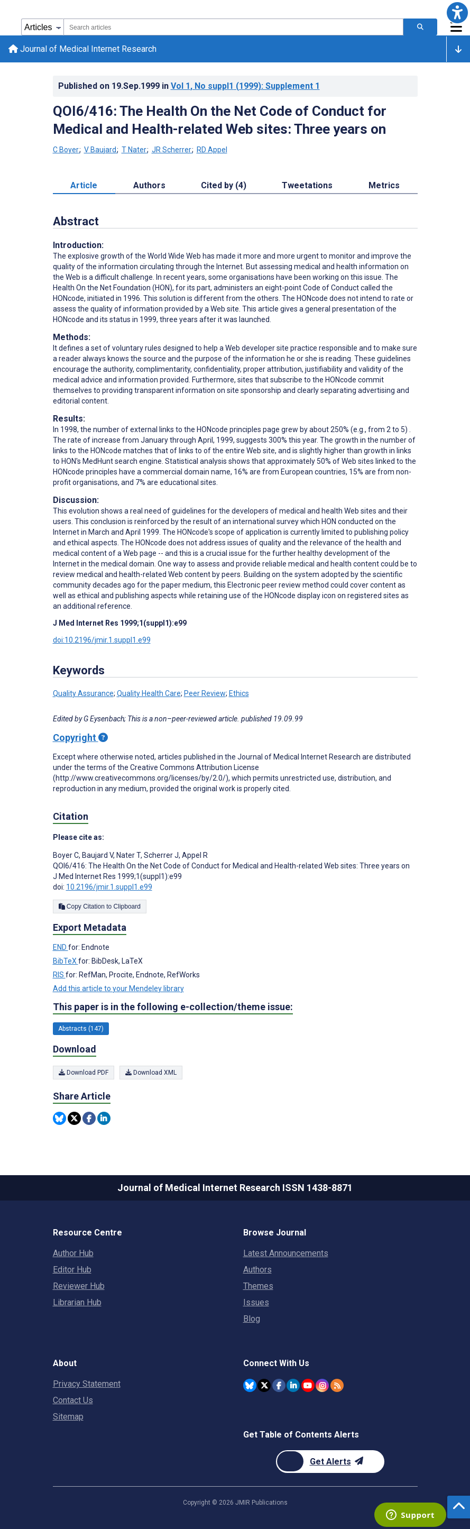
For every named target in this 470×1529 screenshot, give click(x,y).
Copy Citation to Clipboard (100, 906)
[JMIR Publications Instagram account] (322, 1385)
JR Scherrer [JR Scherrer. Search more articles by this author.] (172, 149)
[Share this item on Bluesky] (59, 1118)
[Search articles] (420, 27)
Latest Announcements (285, 1253)
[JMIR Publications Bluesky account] (249, 1385)
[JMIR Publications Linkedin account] (293, 1385)
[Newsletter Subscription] (330, 1461)
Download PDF (83, 1072)
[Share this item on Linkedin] (103, 1118)
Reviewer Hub (79, 1286)
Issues (256, 1302)
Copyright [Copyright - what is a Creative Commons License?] (80, 737)
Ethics (239, 693)
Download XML (151, 1072)
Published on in (189, 86)
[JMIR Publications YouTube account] (308, 1385)
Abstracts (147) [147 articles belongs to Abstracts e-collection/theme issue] (81, 1028)
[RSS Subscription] (337, 1385)
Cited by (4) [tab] (223, 185)
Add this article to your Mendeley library (118, 988)
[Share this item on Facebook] (89, 1118)
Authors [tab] (149, 185)
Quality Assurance (83, 693)
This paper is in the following (173, 1007)
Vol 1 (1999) (245, 86)
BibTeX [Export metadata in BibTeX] (65, 961)
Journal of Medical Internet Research (82, 49)
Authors (257, 1270)
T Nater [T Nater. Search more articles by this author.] (135, 149)
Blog (251, 1319)
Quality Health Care (149, 693)
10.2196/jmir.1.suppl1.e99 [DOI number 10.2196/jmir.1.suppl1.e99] (109, 887)
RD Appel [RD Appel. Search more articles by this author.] (212, 149)
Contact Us (73, 1400)
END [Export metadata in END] (60, 947)
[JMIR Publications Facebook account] (278, 1385)
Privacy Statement (87, 1384)
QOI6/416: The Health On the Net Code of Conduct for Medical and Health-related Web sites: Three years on (219, 120)
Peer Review (205, 693)
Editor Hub (72, 1270)
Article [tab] (83, 185)
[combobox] (233, 27)
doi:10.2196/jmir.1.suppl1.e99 (102, 640)
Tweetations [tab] (307, 185)
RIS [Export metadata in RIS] (59, 974)
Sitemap (68, 1417)
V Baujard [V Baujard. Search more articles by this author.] (101, 149)
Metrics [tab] (384, 185)
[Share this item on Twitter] (74, 1118)
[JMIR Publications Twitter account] (264, 1385)
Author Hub (73, 1253)
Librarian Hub (77, 1302)
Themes (258, 1286)
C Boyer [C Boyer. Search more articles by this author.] (66, 149)
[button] (457, 12)
